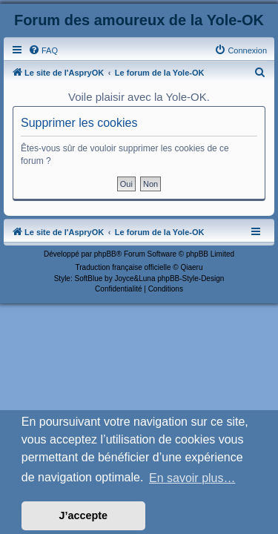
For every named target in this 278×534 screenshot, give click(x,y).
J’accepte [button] (83, 515)
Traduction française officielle (123, 267)
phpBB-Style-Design (190, 278)
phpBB (105, 254)
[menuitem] (43, 50)
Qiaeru (191, 267)
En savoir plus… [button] (192, 478)
